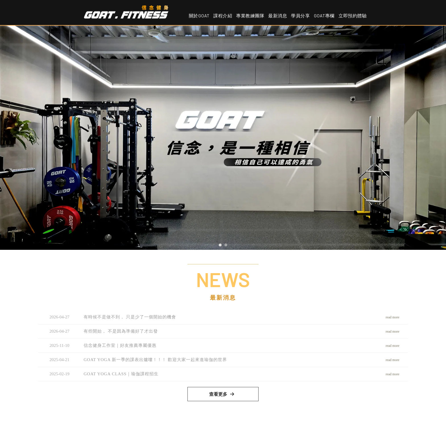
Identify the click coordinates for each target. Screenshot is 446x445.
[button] (220, 245)
